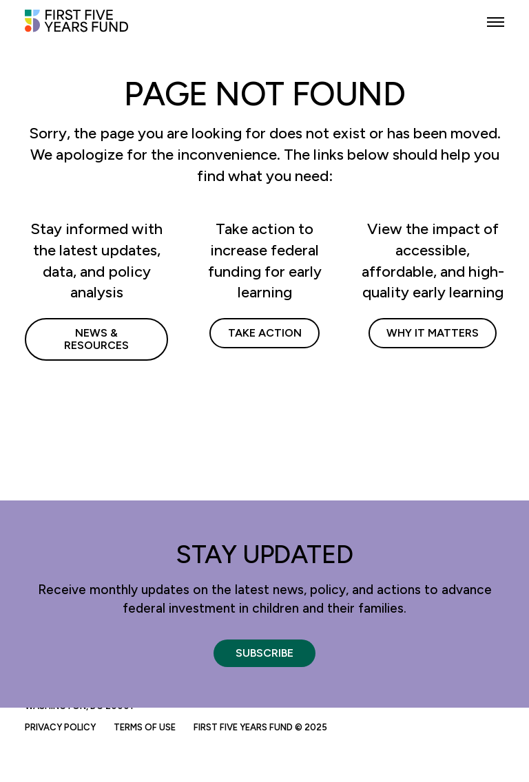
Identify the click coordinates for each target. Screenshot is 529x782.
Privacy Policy (60, 727)
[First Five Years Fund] (76, 27)
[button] (495, 22)
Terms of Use (145, 727)
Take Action (265, 332)
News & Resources (96, 339)
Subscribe (264, 652)
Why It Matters (432, 332)
